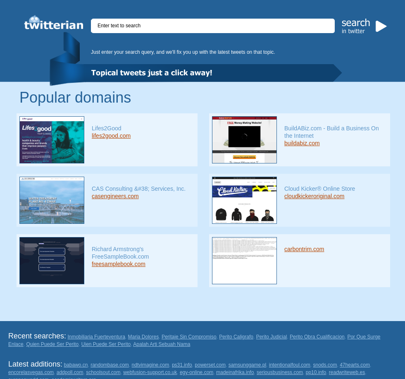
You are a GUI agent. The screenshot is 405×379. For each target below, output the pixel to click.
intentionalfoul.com (289, 365)
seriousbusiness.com (280, 372)
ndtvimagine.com (150, 365)
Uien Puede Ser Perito (106, 344)
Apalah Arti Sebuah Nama (161, 344)
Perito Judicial (271, 337)
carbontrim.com (304, 249)
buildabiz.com (302, 143)
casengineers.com (115, 196)
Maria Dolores (143, 337)
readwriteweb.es (347, 372)
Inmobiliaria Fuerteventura (96, 337)
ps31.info (182, 365)
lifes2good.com (111, 135)
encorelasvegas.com (31, 372)
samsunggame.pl (247, 365)
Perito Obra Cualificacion (317, 337)
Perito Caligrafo (236, 337)
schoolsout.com (103, 372)
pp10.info (316, 372)
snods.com (325, 365)
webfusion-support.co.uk (150, 372)
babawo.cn (76, 365)
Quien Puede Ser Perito (52, 344)
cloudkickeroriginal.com (314, 196)
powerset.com (210, 365)
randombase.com (110, 365)
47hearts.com (355, 365)
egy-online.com (196, 372)
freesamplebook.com (118, 264)
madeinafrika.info (235, 372)
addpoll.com (70, 372)
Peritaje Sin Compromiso (189, 337)
